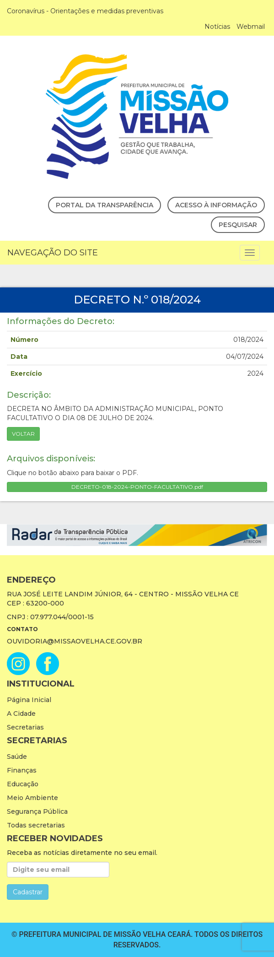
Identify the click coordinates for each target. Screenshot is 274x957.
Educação (22, 784)
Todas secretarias (36, 825)
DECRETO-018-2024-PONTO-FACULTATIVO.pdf (137, 486)
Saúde (17, 756)
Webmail (250, 26)
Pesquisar (238, 225)
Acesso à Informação (216, 205)
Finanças (22, 770)
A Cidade (21, 713)
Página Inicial (29, 700)
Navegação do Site (52, 253)
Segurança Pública (37, 811)
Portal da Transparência (104, 205)
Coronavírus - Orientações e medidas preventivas (85, 11)
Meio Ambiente (32, 798)
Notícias (217, 26)
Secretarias (25, 727)
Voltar (23, 433)
